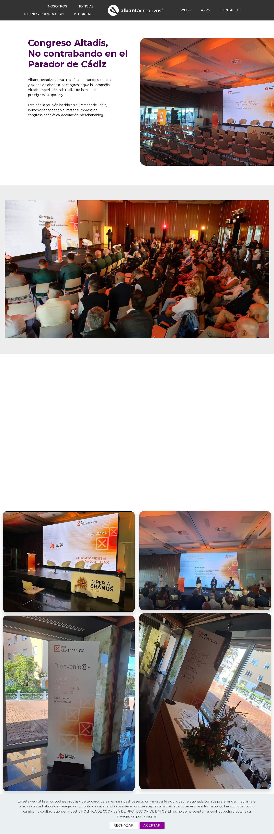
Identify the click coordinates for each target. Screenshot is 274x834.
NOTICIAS (85, 6)
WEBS (185, 10)
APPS (205, 10)
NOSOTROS (57, 6)
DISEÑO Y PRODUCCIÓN (44, 14)
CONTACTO (230, 10)
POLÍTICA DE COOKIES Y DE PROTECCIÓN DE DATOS (123, 818)
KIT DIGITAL (84, 14)
